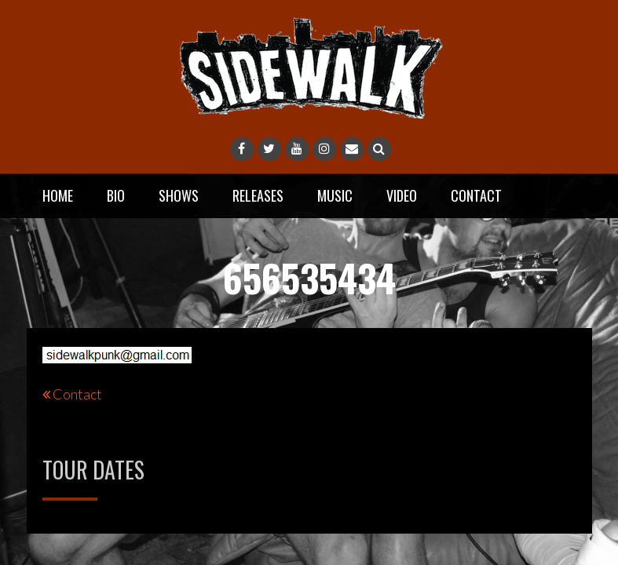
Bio (116, 195)
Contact (476, 195)
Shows (179, 195)
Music (335, 195)
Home (57, 195)
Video (401, 195)
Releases (257, 195)
